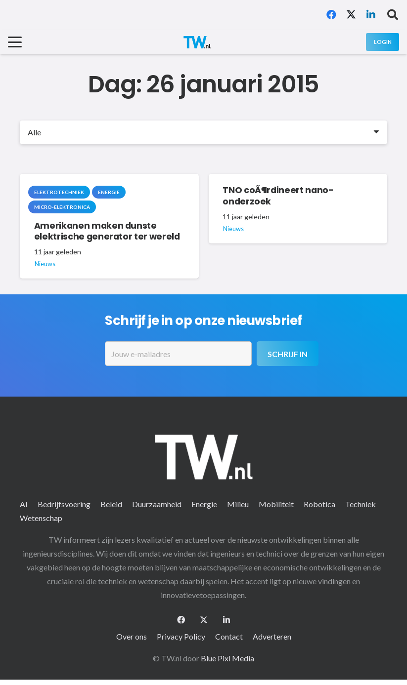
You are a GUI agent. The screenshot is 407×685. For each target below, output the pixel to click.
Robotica (319, 504)
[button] (393, 14)
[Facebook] (331, 15)
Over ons (131, 636)
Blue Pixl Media (227, 658)
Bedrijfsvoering (64, 504)
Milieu (238, 504)
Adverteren (272, 636)
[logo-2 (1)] (196, 42)
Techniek (360, 504)
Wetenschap (41, 518)
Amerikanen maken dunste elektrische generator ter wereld (107, 231)
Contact (229, 636)
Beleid (111, 504)
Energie (204, 504)
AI (24, 504)
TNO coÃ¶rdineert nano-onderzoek (278, 196)
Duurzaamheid (156, 504)
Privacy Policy (181, 636)
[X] (351, 15)
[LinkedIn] (371, 15)
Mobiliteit (276, 504)
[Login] (382, 41)
